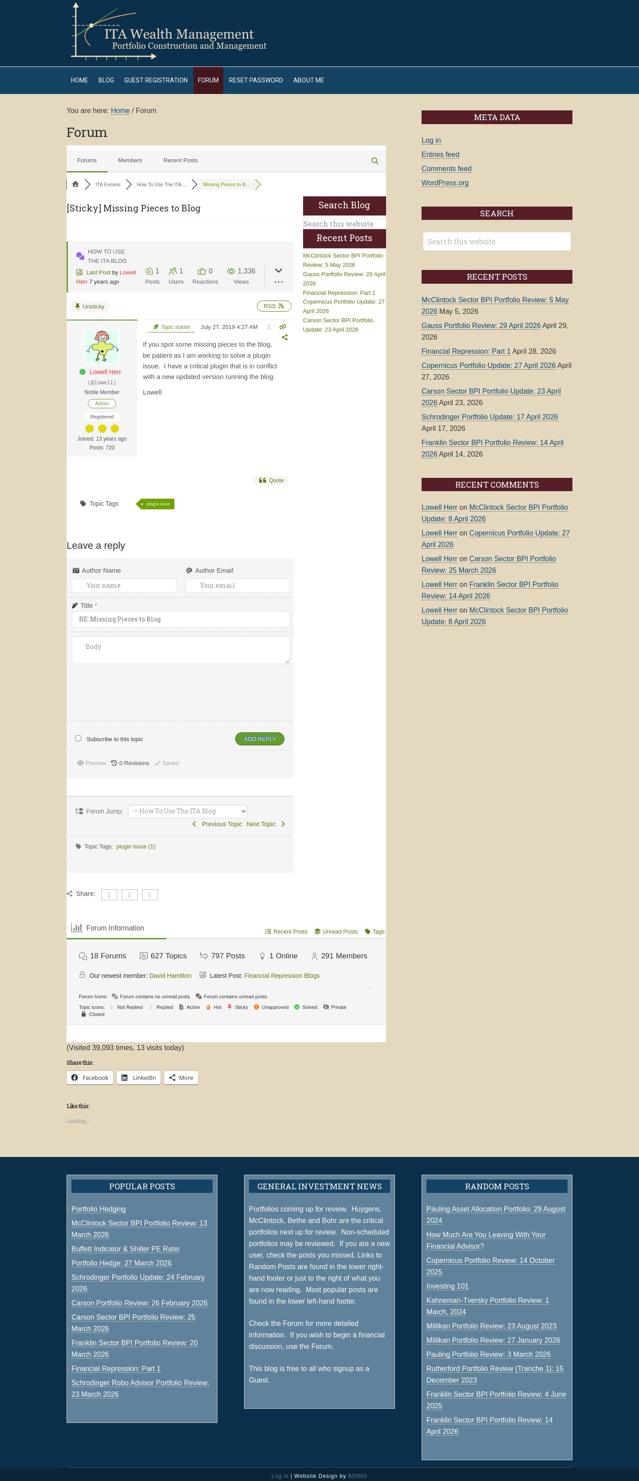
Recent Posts (180, 155)
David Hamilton (171, 971)
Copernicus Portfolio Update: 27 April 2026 (489, 361)
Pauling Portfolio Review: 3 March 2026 (488, 1350)
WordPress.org (445, 178)
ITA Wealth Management (177, 31)
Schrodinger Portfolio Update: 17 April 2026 (490, 412)
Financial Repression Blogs (282, 971)
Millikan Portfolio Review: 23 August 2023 (491, 1321)
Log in (431, 136)
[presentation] (128, 683)
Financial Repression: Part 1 (339, 288)
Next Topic (267, 819)
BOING (357, 1472)
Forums (87, 155)
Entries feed (440, 150)
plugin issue (158, 499)
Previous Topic (216, 819)
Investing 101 (447, 1282)
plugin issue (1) (135, 842)
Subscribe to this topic (115, 734)
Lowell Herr (105, 367)
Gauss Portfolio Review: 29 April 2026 (481, 321)
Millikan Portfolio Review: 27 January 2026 (493, 1336)
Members (130, 155)
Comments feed (447, 164)
